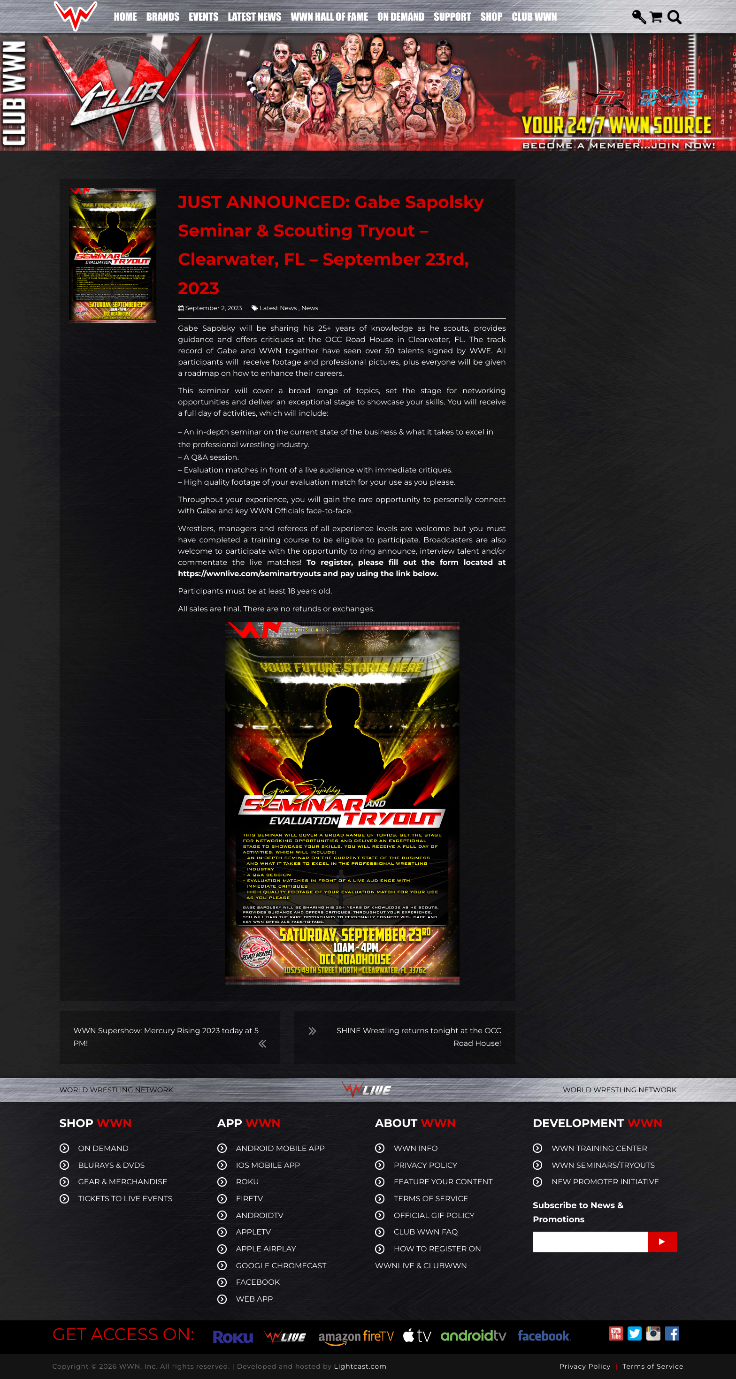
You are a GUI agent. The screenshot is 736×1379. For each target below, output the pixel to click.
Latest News (278, 308)
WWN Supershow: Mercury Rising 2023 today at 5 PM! (166, 1037)
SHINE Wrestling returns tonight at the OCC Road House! (419, 1037)
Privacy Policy (585, 1366)
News (309, 308)
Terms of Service (652, 1366)
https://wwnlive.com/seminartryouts (249, 574)
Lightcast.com (360, 1366)
